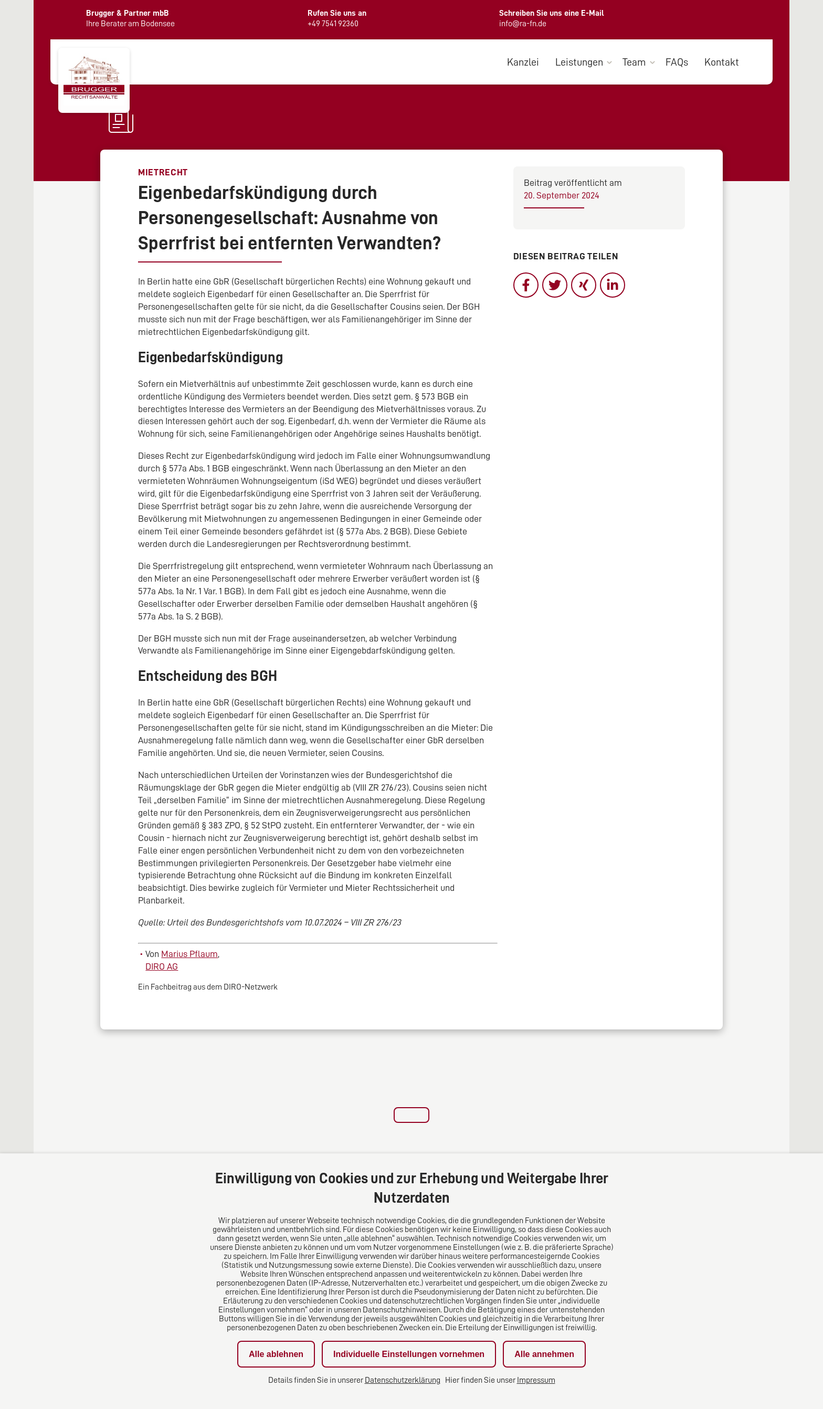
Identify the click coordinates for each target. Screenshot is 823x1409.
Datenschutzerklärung (402, 1380)
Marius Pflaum (189, 954)
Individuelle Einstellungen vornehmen (408, 1354)
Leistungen (579, 62)
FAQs (677, 62)
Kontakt (721, 62)
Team (634, 62)
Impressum (536, 1380)
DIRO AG (161, 966)
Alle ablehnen (276, 1354)
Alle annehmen (544, 1354)
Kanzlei (523, 62)
